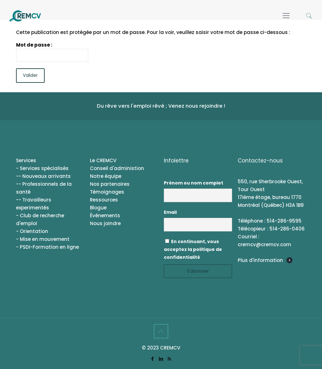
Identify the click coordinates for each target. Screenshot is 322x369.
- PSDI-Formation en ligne (47, 247)
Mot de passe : (52, 52)
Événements (105, 215)
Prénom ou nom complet (193, 183)
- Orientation (32, 231)
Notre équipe (105, 176)
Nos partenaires (110, 184)
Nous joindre (105, 223)
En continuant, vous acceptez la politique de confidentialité (193, 249)
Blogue (98, 207)
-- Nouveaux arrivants (43, 176)
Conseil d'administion (117, 168)
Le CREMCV (103, 160)
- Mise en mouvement (42, 239)
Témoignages (107, 192)
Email (170, 212)
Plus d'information (260, 260)
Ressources (104, 199)
